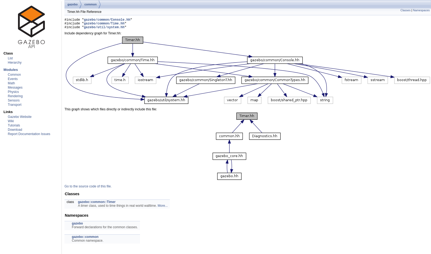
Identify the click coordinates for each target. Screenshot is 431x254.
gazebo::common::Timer (97, 204)
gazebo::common (85, 239)
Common (14, 75)
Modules (10, 70)
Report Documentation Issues (29, 134)
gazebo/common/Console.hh (107, 20)
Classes (405, 10)
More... (163, 208)
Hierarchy (14, 62)
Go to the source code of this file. (88, 189)
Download (15, 130)
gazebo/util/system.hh (104, 29)
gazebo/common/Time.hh (104, 25)
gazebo (72, 4)
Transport (14, 105)
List (10, 58)
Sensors (14, 100)
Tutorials (14, 125)
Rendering (15, 96)
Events (13, 79)
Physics (13, 92)
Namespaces (421, 10)
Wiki (11, 121)
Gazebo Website (20, 117)
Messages (15, 87)
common (90, 4)
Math (11, 83)
